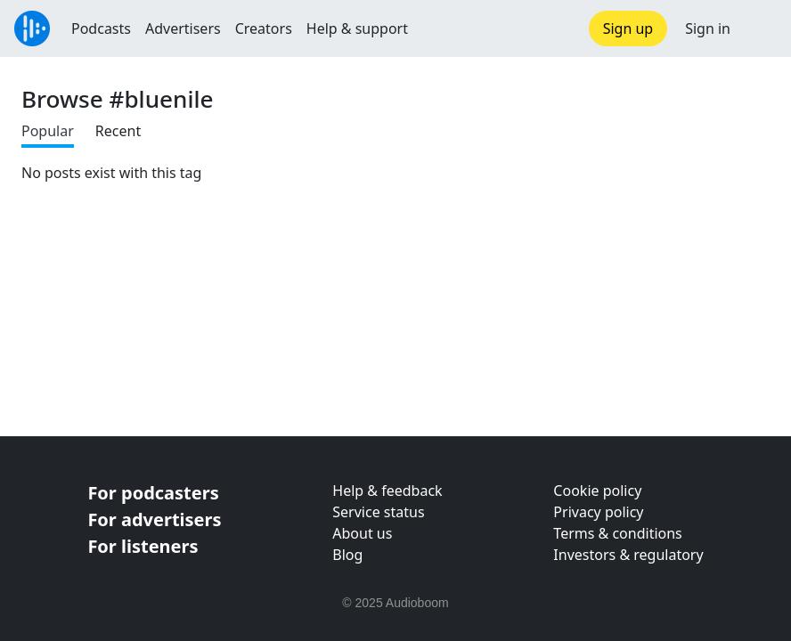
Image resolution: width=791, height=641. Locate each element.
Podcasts (101, 28)
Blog (347, 554)
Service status (378, 512)
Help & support (357, 28)
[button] (761, 28)
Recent (118, 131)
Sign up (628, 28)
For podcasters (152, 493)
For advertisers (154, 519)
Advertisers (183, 28)
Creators (263, 28)
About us (362, 533)
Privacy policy (598, 512)
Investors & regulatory (628, 554)
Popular (47, 131)
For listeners (142, 546)
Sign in (707, 28)
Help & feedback (387, 490)
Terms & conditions (617, 533)
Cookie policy (597, 490)
